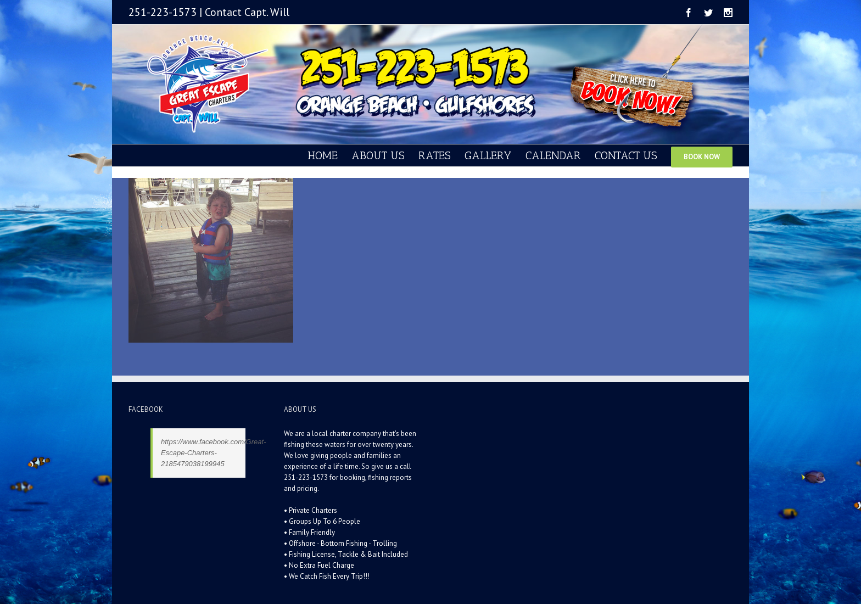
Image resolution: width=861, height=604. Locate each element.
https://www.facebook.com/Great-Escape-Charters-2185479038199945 (213, 453)
